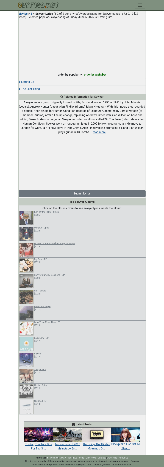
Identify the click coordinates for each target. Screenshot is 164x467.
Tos (69, 457)
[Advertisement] (82, 45)
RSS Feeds (78, 457)
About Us (123, 457)
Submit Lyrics (82, 193)
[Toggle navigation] (140, 5)
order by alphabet (95, 74)
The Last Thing (29, 89)
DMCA (63, 457)
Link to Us (91, 457)
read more (99, 132)
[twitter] (47, 457)
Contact (102, 457)
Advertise (112, 457)
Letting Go (26, 82)
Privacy (54, 457)
